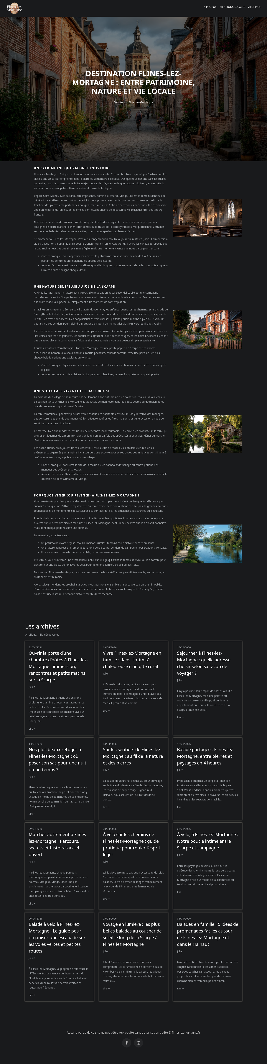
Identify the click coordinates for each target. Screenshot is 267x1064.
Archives (254, 7)
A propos (210, 7)
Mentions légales (232, 7)
